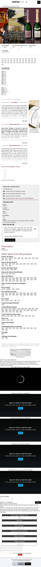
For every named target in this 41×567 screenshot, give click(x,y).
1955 (26, 62)
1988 (17, 60)
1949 (32, 62)
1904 (2, 64)
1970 (8, 62)
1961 (20, 62)
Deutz (11, 39)
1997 (6, 259)
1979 (32, 60)
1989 (24, 279)
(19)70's (17, 289)
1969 (11, 62)
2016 (2, 58)
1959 (23, 62)
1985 (23, 60)
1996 (5, 60)
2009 (11, 58)
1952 (29, 62)
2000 (32, 58)
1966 (14, 62)
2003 (33, 258)
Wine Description (14, 124)
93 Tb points (14, 102)
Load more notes (10, 240)
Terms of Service (20, 553)
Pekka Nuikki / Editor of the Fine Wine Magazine (20, 198)
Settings (21, 563)
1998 (2, 60)
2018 (2, 277)
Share (38, 503)
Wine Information (14, 145)
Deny (15, 563)
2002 (29, 58)
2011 (6, 258)
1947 (35, 62)
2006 (20, 58)
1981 (2, 281)
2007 (17, 58)
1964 (17, 62)
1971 (18, 300)
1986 (20, 60)
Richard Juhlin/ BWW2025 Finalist (16, 191)
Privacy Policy (27, 560)
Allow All (28, 563)
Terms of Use (20, 560)
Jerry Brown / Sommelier (14, 196)
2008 (14, 58)
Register (20, 555)
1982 (29, 60)
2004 (26, 58)
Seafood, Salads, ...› (5, 52)
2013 (8, 58)
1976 (35, 60)
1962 (24, 281)
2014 (5, 58)
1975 (2, 62)
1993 (11, 60)
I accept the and (21, 553)
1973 (5, 62)
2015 (10, 277)
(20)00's (9, 289)
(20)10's (11, 258)
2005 (23, 58)
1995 (8, 60)
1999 (35, 58)
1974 (6, 338)
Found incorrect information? (10, 99)
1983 (26, 60)
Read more (24, 120)
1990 (14, 60)
